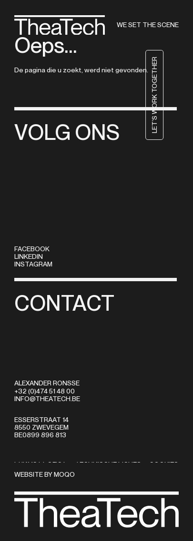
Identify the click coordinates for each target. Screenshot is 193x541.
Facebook (32, 249)
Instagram (33, 264)
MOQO (64, 474)
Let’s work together (169, 95)
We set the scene (148, 25)
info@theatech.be (47, 399)
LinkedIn (28, 256)
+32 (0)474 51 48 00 (44, 391)
